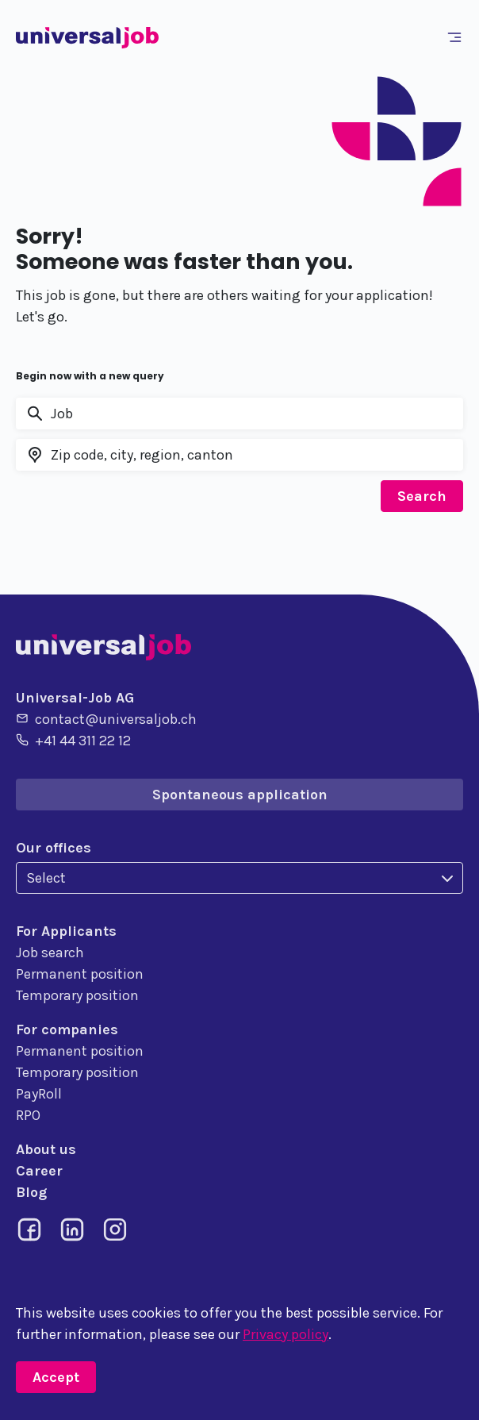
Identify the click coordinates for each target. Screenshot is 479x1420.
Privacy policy (285, 1334)
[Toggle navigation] (457, 37)
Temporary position (77, 995)
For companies (67, 1029)
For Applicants (66, 931)
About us (46, 1149)
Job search (50, 952)
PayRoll (39, 1094)
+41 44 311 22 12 (73, 739)
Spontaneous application (240, 794)
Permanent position (80, 974)
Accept (56, 1377)
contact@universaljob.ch (106, 718)
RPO (28, 1115)
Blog (31, 1192)
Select (46, 878)
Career (39, 1170)
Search (421, 496)
